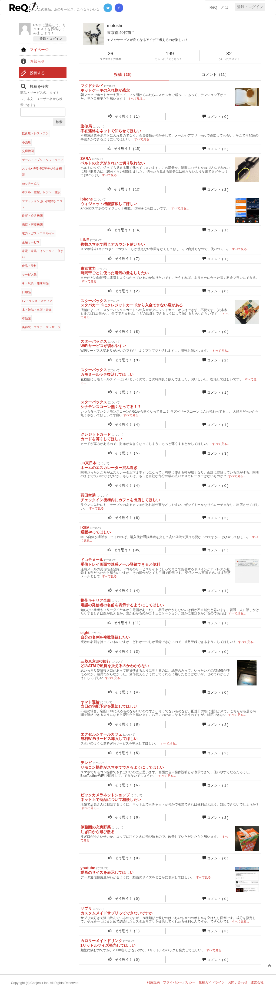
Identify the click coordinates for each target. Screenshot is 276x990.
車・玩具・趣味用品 (35, 283)
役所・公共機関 (32, 215)
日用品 (26, 292)
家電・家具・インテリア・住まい (43, 253)
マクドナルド (92, 85)
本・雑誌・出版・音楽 (37, 309)
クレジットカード (96, 434)
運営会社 (257, 982)
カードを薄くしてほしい (101, 439)
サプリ (86, 908)
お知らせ (37, 61)
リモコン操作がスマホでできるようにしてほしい (122, 767)
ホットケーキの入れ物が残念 (105, 90)
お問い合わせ (237, 982)
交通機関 (28, 151)
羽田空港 (88, 495)
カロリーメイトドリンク (101, 941)
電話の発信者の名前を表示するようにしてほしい (122, 605)
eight (85, 632)
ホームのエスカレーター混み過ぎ (109, 467)
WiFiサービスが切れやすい (103, 346)
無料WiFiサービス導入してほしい (109, 738)
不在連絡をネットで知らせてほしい (111, 131)
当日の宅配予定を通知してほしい (109, 706)
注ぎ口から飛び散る (98, 832)
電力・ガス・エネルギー (38, 233)
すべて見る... (136, 98)
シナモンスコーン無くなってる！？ (111, 407)
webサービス (30, 183)
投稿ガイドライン (212, 982)
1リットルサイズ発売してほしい (108, 945)
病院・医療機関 (32, 224)
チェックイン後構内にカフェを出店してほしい (120, 500)
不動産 (26, 318)
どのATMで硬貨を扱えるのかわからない (115, 666)
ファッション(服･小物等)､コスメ (42, 204)
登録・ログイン (250, 7)
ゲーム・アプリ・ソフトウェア (43, 159)
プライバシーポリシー (179, 982)
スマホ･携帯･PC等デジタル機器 (42, 171)
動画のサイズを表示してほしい (107, 872)
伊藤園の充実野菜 (96, 827)
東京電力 (88, 268)
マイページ (39, 49)
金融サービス (31, 242)
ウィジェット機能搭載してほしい (109, 204)
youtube (88, 868)
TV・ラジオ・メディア (37, 300)
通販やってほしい (96, 532)
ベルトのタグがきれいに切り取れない (113, 163)
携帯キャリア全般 (96, 600)
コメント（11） (215, 74)
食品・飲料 (29, 265)
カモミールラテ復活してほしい (107, 374)
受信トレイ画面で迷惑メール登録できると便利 (120, 564)
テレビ (86, 763)
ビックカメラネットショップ (105, 795)
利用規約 (153, 982)
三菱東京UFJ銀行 (95, 661)
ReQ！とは (219, 7)
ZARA (86, 158)
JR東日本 (89, 463)
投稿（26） (124, 74)
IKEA (85, 527)
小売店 (26, 142)
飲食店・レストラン (35, 133)
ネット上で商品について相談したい (111, 799)
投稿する (37, 73)
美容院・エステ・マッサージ (41, 327)
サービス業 (29, 274)
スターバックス (94, 301)
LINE (85, 240)
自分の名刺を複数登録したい (105, 637)
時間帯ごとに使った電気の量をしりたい (115, 273)
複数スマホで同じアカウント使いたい (113, 244)
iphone (87, 199)
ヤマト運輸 (90, 702)
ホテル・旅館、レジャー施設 (41, 192)
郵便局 (86, 126)
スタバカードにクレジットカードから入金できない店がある (132, 305)
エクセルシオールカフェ (101, 734)
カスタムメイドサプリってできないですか (116, 913)
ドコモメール (92, 560)
